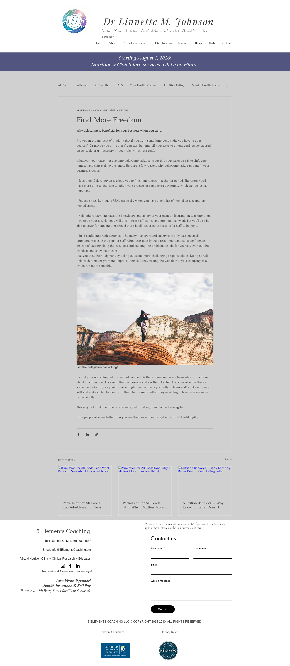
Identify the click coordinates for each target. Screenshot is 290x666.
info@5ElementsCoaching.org (71, 549)
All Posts (63, 85)
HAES (119, 85)
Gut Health (101, 85)
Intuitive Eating (174, 85)
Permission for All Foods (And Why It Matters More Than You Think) (143, 505)
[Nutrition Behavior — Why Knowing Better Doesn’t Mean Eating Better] (205, 481)
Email (155, 564)
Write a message (161, 580)
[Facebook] (70, 566)
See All (228, 459)
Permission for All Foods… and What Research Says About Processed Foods (83, 505)
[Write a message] (191, 592)
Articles (81, 85)
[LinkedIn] (77, 566)
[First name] (169, 555)
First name (158, 548)
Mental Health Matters (207, 85)
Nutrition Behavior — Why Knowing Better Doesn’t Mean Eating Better (203, 505)
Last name (199, 548)
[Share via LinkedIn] (87, 434)
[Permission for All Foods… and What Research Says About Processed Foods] (85, 481)
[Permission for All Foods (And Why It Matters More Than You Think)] (145, 481)
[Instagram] (63, 566)
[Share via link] (96, 434)
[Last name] (211, 555)
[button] (227, 85)
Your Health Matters (143, 85)
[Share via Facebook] (78, 434)
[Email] (190, 571)
